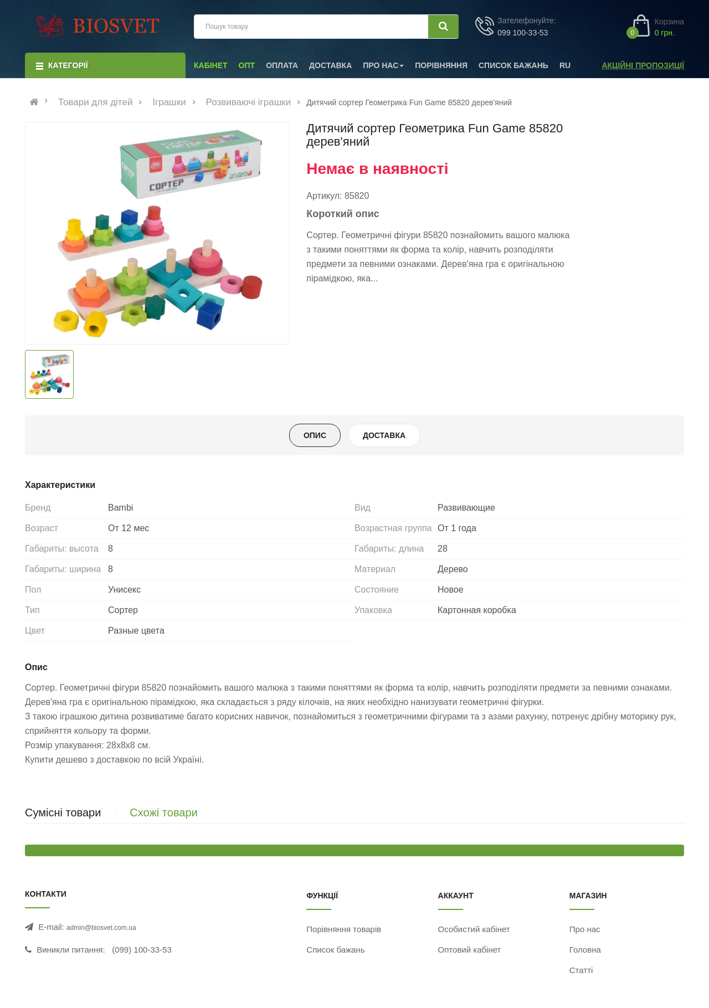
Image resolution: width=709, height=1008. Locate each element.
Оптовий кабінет (469, 949)
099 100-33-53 (522, 32)
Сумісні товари (63, 812)
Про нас (584, 929)
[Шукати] (443, 26)
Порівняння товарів (343, 929)
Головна (585, 949)
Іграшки (169, 102)
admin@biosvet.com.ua (101, 928)
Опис (315, 435)
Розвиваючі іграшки (248, 102)
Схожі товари (163, 812)
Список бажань (335, 949)
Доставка (384, 435)
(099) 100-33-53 (142, 949)
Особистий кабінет (474, 929)
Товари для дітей (95, 102)
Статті (581, 970)
